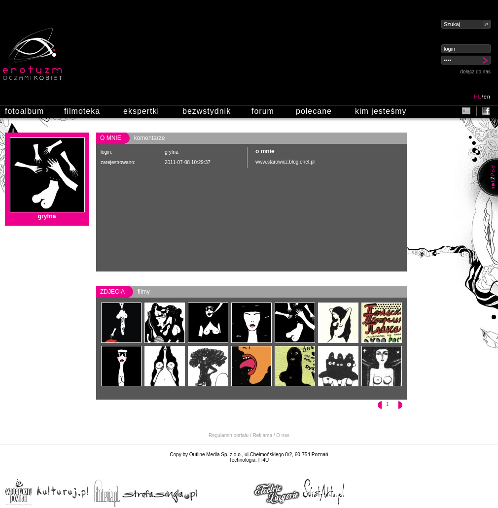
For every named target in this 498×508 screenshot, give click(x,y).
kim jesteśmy (380, 111)
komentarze (149, 138)
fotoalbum (24, 111)
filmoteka (82, 111)
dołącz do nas (475, 71)
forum (262, 111)
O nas (282, 435)
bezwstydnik (206, 111)
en (487, 97)
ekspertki (141, 111)
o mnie (110, 138)
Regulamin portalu (229, 435)
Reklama (262, 435)
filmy (144, 291)
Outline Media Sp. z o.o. (215, 454)
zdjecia (112, 291)
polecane (314, 111)
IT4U (263, 460)
